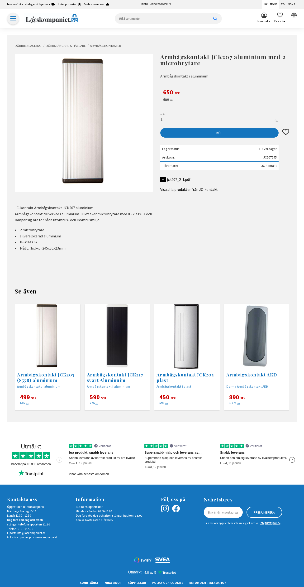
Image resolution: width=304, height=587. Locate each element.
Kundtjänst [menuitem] (89, 583)
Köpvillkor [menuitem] (137, 583)
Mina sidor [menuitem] (264, 21)
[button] (280, 18)
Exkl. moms (288, 4)
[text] (224, 92)
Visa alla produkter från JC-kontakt (189, 189)
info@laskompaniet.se (31, 533)
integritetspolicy (270, 523)
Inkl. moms (270, 4)
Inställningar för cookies (156, 4)
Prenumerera (264, 512)
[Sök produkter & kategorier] (168, 18)
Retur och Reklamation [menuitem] (208, 583)
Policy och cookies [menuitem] (167, 583)
